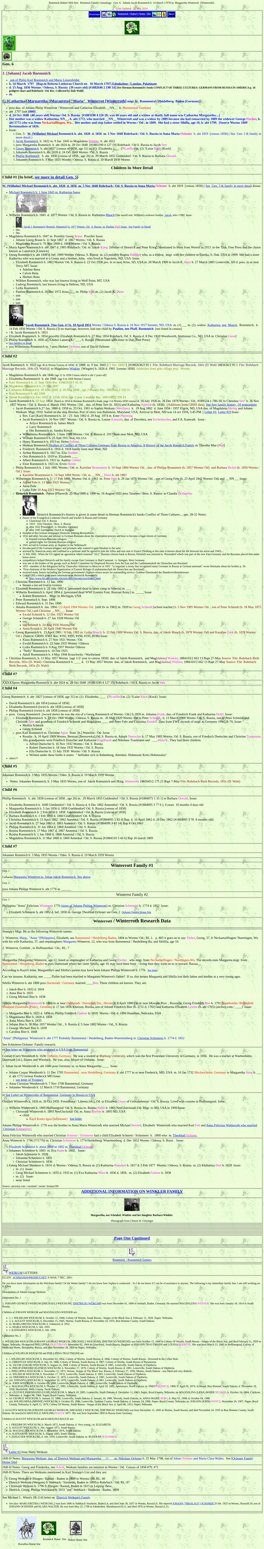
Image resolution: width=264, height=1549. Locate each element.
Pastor (50, 493)
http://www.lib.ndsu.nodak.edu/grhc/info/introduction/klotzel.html (65, 578)
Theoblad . (185, 1135)
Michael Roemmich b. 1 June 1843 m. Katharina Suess (44, 192)
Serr (162, 682)
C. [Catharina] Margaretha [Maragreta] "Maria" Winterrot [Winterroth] (64, 101)
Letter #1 (210, 412)
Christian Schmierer (151, 1038)
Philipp (24, 889)
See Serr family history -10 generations (231, 404)
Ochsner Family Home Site (136, 912)
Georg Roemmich (27, 148)
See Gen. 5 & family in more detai (228, 186)
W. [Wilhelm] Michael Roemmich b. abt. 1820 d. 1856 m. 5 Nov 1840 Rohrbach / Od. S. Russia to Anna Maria (78, 186)
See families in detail (20, 343)
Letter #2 (224, 412)
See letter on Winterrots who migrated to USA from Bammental (47, 1049)
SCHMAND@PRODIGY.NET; (30, 1277)
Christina (232, 401)
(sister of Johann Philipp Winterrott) (84, 905)
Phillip (7, 798)
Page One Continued (132, 1238)
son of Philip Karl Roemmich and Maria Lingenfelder (44, 80)
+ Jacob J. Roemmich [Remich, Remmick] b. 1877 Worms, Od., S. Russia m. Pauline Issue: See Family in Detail (86, 226)
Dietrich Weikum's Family (73, 1497)
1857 (13, 404)
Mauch (110, 215)
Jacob (167, 215)
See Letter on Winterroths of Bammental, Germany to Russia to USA (50, 1095)
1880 (55, 408)
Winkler (74, 368)
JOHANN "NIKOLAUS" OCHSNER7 (194, 1503)
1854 (49, 401)
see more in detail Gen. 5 (56, 177)
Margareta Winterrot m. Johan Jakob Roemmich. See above (51, 877)
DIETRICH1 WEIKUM (87, 1303)
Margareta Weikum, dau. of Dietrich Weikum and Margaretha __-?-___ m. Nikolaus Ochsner (82, 1458)
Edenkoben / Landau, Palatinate (134, 83)
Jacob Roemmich (27, 141)
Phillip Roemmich (27, 156)
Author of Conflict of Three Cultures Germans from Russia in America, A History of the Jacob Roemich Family (122, 445)
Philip (39, 108)
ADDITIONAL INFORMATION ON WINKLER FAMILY (132, 1191)
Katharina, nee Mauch (222, 325)
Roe (242, 325)
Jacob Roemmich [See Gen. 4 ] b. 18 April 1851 (58, 325)
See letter (152, 970)
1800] (32, 111)
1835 (44, 775)
